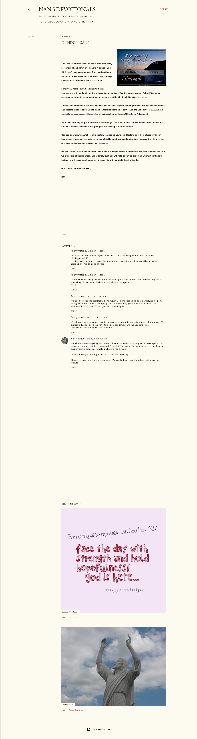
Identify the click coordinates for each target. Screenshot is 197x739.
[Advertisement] (113, 473)
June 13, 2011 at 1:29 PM (95, 251)
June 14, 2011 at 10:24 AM (96, 317)
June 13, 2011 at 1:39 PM (95, 275)
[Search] (164, 9)
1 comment (74, 617)
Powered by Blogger (98, 729)
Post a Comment (76, 710)
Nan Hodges (77, 338)
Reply (74, 268)
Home (42, 21)
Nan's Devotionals (67, 9)
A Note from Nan (82, 21)
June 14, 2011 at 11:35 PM (96, 339)
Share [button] (31, 36)
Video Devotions (59, 21)
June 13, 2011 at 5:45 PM (95, 296)
